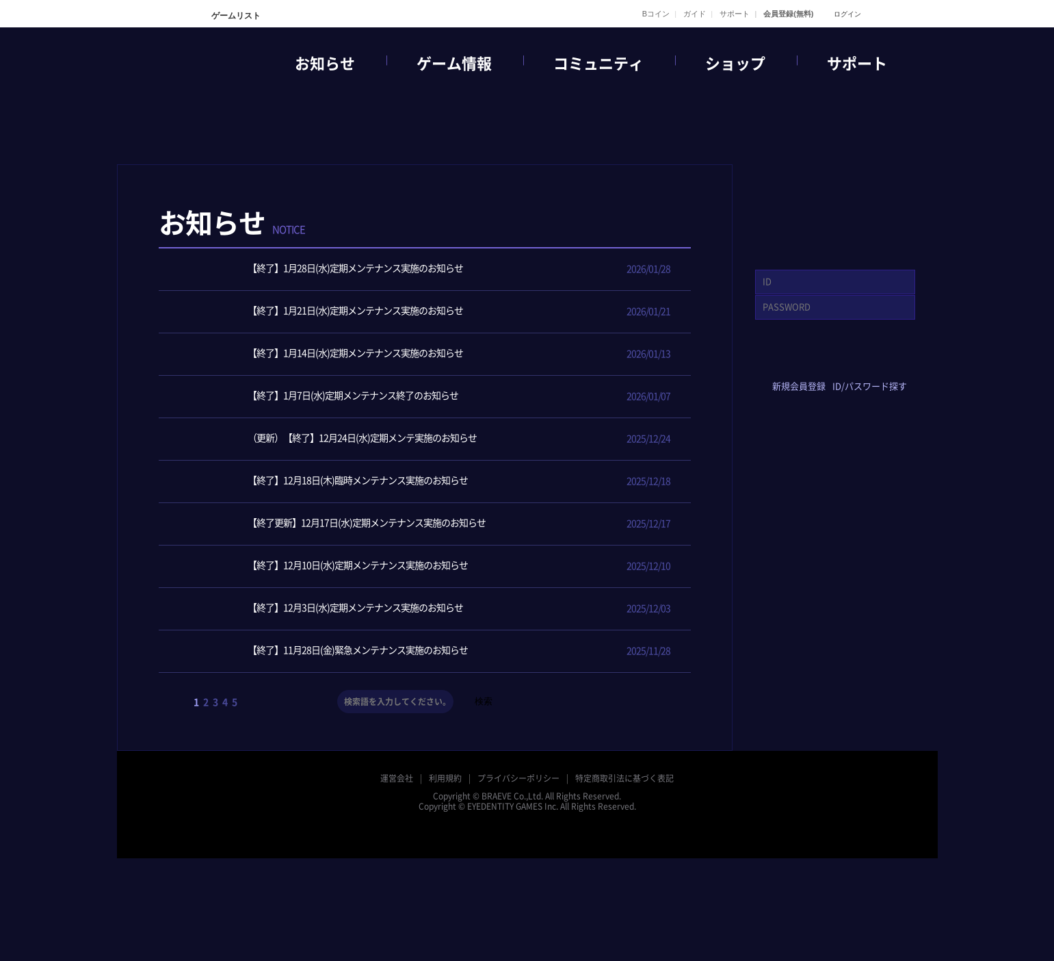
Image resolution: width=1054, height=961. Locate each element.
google (895, 364)
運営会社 (396, 778)
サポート (735, 14)
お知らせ (325, 63)
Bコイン (656, 14)
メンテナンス (661, 235)
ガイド (694, 14)
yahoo (855, 364)
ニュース (482, 235)
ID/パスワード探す (869, 386)
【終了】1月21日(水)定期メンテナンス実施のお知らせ (321, 312)
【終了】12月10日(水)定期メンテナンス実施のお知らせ (323, 566)
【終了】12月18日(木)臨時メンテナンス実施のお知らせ (323, 481)
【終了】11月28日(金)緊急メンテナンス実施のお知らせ (323, 651)
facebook (774, 364)
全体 (423, 235)
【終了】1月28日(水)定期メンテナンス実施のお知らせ (321, 269)
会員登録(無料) (788, 14)
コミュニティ (598, 63)
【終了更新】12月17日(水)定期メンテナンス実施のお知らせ (332, 524)
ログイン (847, 14)
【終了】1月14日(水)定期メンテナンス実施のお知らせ (321, 354)
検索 (483, 701)
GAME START (835, 205)
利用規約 (445, 778)
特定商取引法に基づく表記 (624, 778)
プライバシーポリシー (518, 778)
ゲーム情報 (454, 63)
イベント (542, 235)
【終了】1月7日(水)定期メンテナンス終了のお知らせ (318, 396)
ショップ (735, 63)
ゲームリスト (235, 16)
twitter (814, 364)
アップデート (601, 235)
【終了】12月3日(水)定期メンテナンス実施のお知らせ (321, 609)
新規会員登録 (799, 386)
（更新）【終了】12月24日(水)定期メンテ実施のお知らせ (328, 439)
